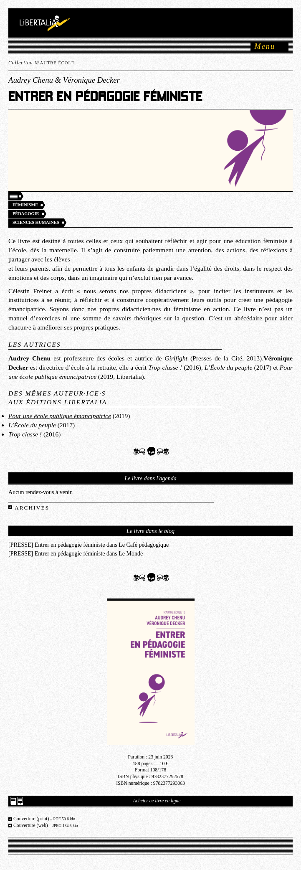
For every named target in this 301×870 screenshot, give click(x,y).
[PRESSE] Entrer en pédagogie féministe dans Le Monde (75, 553)
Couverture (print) (44, 819)
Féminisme (25, 205)
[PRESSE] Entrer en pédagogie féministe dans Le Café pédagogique (88, 544)
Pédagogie (26, 213)
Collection (41, 63)
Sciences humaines (36, 222)
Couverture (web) (45, 825)
